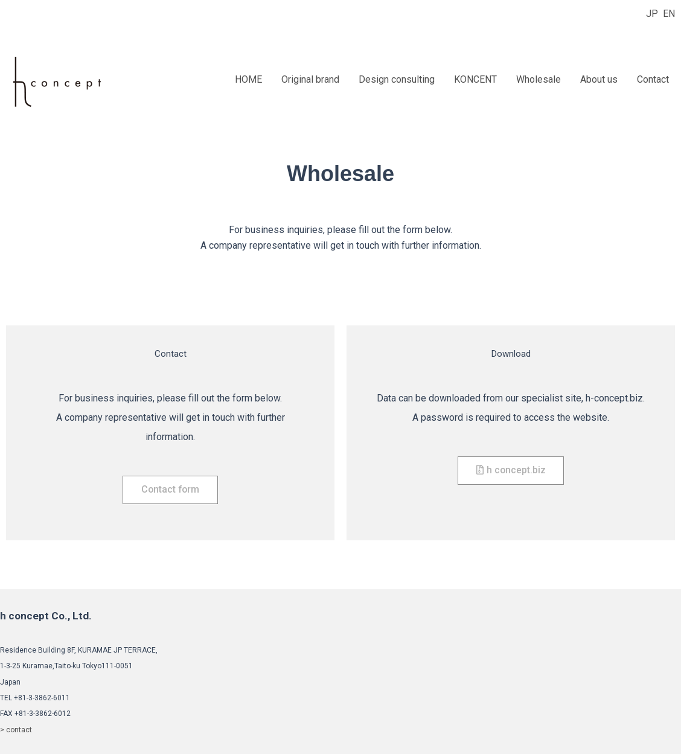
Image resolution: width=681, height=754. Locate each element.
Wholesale (538, 79)
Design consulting (397, 79)
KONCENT (475, 79)
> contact (16, 730)
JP (652, 13)
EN (669, 13)
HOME (248, 79)
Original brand (310, 79)
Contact (653, 79)
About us (599, 79)
